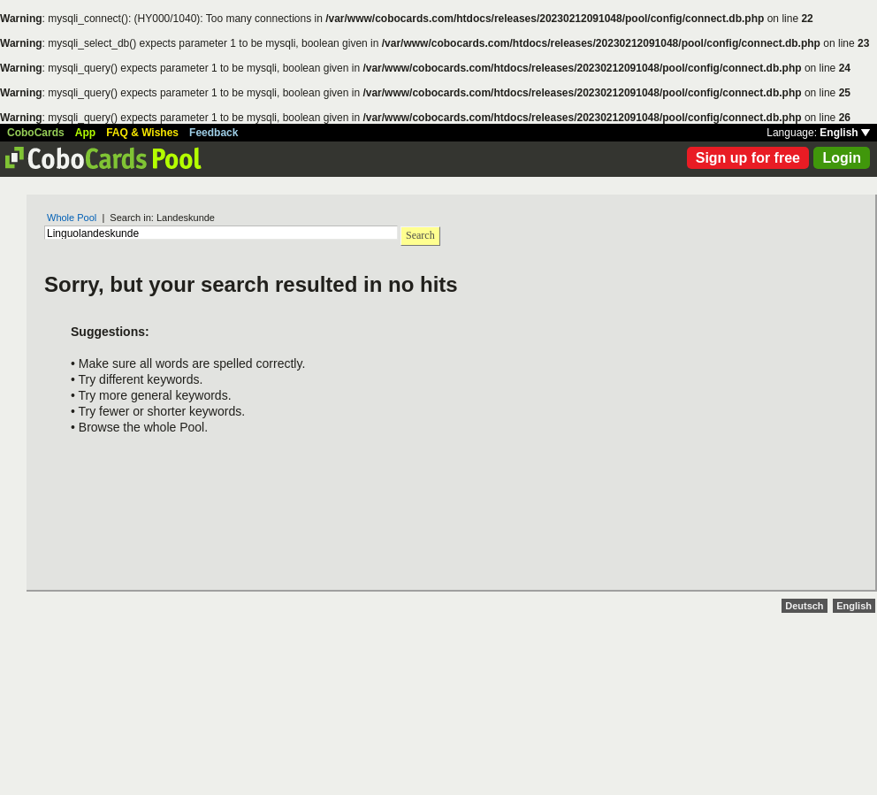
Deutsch (804, 605)
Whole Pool (71, 217)
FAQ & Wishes (142, 132)
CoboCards (36, 132)
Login (841, 157)
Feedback (213, 132)
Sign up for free (748, 157)
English (845, 132)
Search (420, 235)
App (85, 132)
